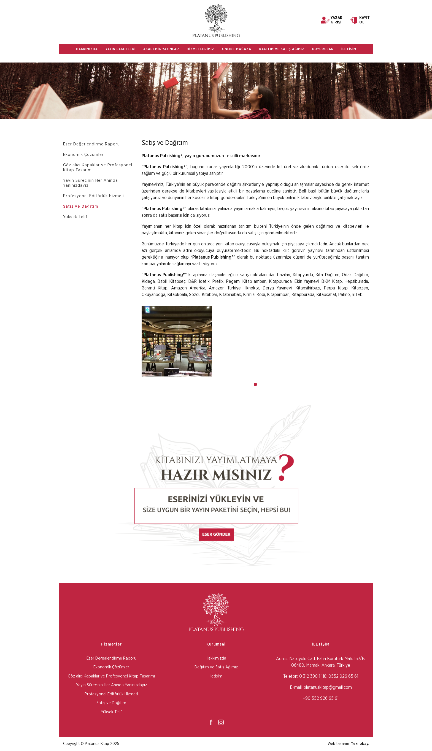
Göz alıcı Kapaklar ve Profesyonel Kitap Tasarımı (97, 167)
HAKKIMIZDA (87, 49)
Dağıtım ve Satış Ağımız (216, 667)
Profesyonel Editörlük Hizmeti (94, 196)
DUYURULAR (323, 49)
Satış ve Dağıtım (80, 206)
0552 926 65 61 (343, 676)
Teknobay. (360, 744)
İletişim (216, 676)
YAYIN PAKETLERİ (121, 49)
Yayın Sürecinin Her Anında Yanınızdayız (90, 183)
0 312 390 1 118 (312, 676)
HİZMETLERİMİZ (200, 49)
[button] (255, 384)
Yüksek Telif (75, 217)
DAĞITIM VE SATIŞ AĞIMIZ (281, 49)
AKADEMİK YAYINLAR (161, 49)
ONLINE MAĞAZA (236, 49)
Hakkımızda (216, 658)
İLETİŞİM (348, 49)
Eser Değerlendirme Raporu (91, 144)
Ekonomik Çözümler (83, 155)
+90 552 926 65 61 (321, 698)
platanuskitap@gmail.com (328, 687)
